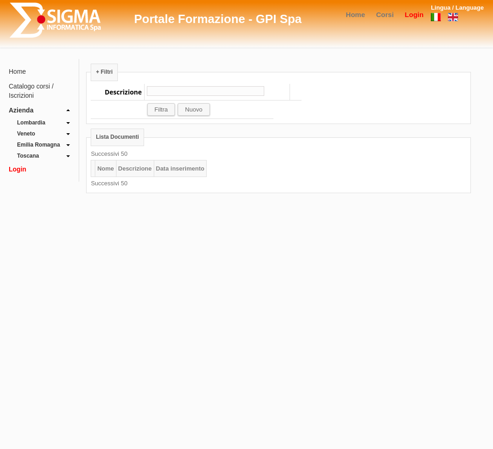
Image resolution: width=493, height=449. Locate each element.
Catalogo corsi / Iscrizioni (31, 91)
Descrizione (135, 168)
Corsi (385, 14)
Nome (105, 168)
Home (355, 14)
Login (414, 14)
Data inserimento (180, 168)
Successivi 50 (109, 153)
